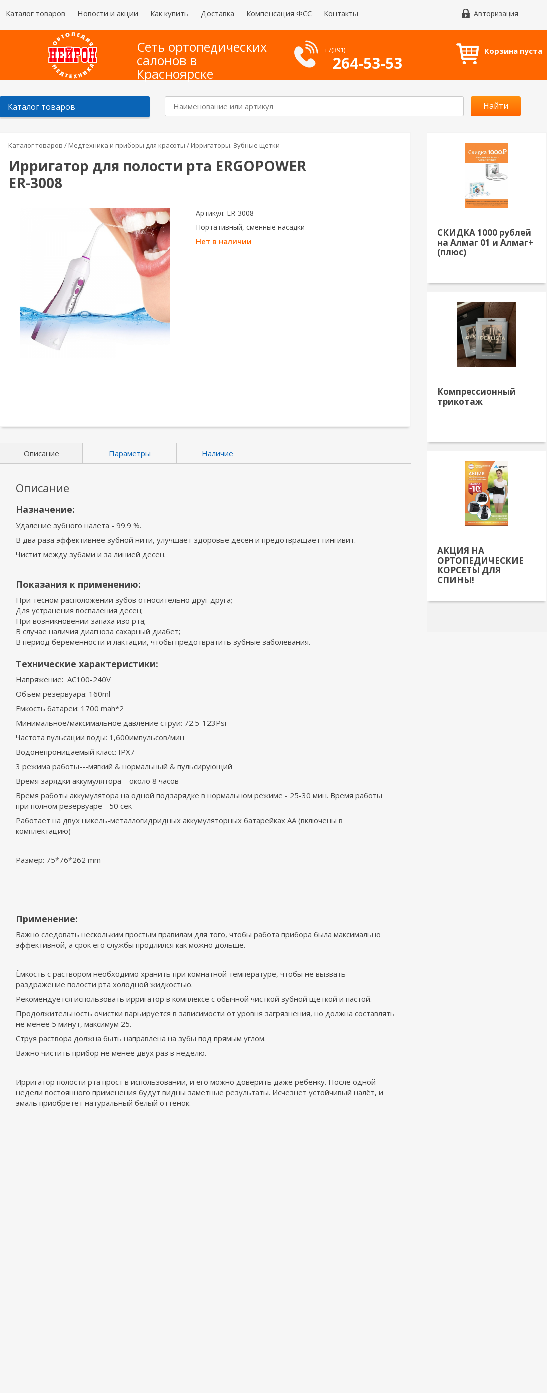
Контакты (341, 13)
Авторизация (496, 13)
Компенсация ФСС (279, 13)
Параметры (130, 453)
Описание (42, 453)
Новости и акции (108, 13)
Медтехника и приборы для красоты (127, 145)
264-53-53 (367, 63)
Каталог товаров (36, 13)
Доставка (217, 13)
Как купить (169, 13)
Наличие (218, 453)
